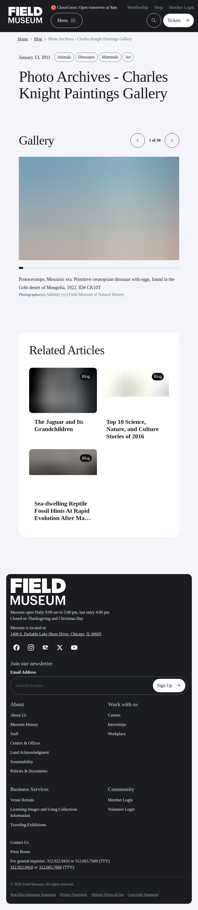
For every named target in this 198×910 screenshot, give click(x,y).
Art (128, 57)
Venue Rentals (22, 800)
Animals (64, 57)
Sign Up (170, 685)
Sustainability (21, 761)
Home (23, 39)
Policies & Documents (28, 771)
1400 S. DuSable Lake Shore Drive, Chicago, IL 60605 (56, 634)
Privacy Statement (73, 895)
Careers (114, 715)
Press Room (20, 851)
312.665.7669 (50, 867)
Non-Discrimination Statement (33, 895)
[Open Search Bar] (154, 20)
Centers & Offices (25, 743)
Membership (137, 7)
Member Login (181, 7)
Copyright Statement (143, 895)
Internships (117, 724)
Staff (14, 734)
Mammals (110, 57)
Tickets (179, 20)
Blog (38, 39)
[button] (137, 140)
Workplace (117, 734)
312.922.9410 (21, 867)
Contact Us (19, 842)
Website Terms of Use (107, 895)
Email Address (23, 672)
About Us (18, 715)
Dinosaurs (86, 57)
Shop (158, 7)
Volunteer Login (121, 809)
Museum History (24, 724)
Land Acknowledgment (29, 752)
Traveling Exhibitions (28, 825)
